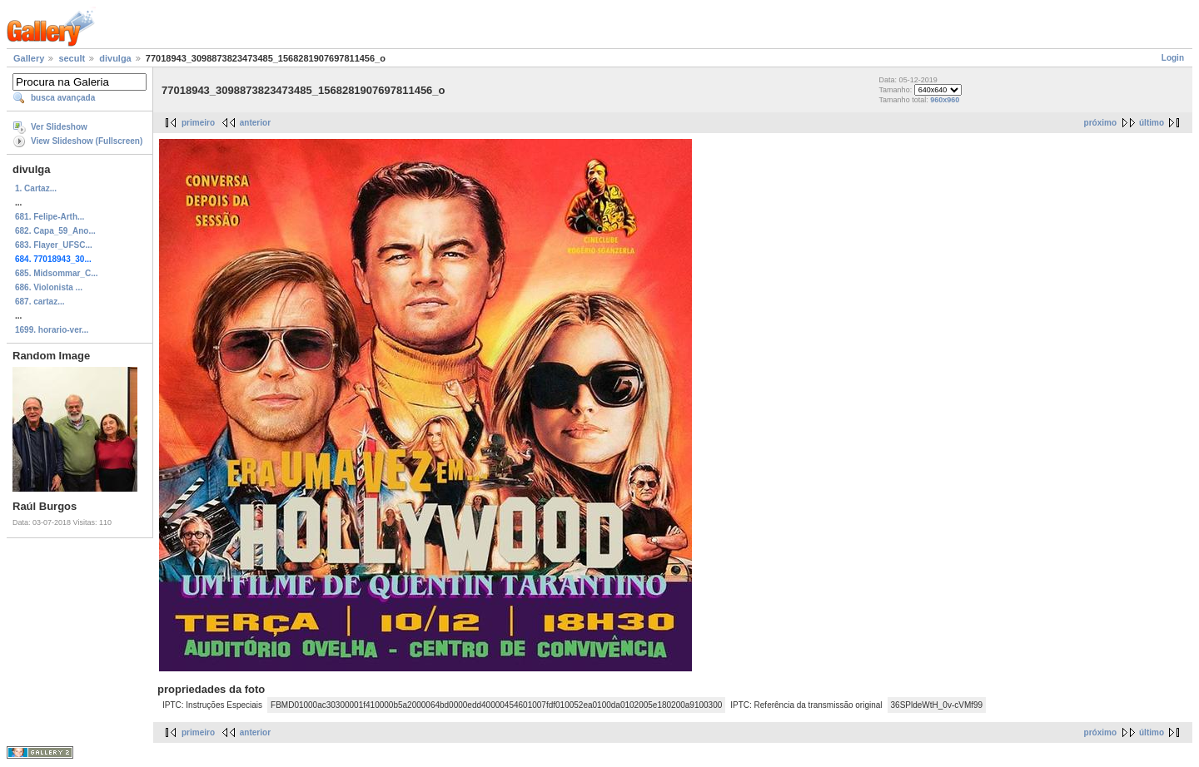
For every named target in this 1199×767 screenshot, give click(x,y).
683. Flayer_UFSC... (53, 245)
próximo (1100, 122)
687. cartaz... (39, 301)
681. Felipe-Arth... (49, 216)
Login (1173, 57)
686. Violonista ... (48, 287)
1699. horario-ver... (51, 329)
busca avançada (63, 97)
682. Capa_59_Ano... (55, 230)
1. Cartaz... (36, 188)
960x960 (944, 100)
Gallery (28, 58)
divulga (115, 58)
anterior (255, 122)
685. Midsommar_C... (56, 273)
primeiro (198, 122)
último (1151, 122)
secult (71, 58)
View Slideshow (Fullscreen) (86, 141)
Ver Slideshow (59, 126)
